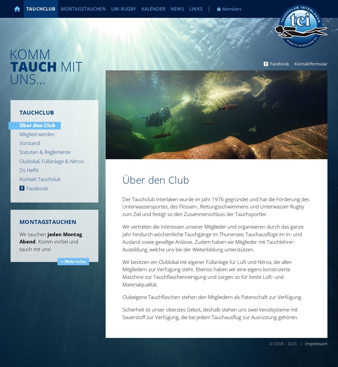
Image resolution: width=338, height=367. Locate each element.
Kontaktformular (310, 64)
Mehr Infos (75, 261)
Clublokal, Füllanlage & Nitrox (51, 161)
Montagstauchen (83, 9)
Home (21, 9)
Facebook (279, 64)
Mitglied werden (37, 134)
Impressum (316, 344)
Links (196, 9)
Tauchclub (40, 9)
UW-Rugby (123, 9)
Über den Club (37, 125)
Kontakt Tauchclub (40, 179)
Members (231, 9)
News (177, 9)
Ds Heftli (28, 170)
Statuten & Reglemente (45, 152)
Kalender (153, 9)
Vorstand (29, 143)
